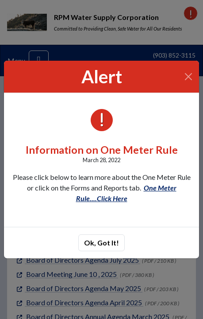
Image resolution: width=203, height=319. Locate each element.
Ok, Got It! (101, 242)
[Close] (188, 77)
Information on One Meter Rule (102, 150)
